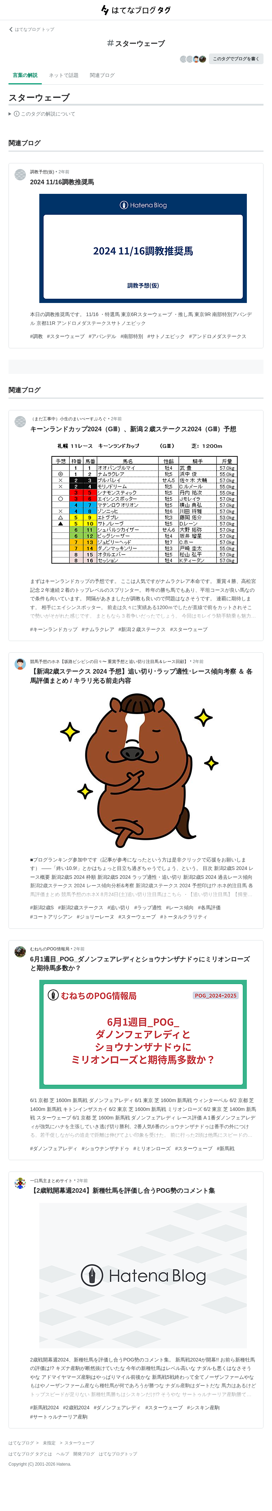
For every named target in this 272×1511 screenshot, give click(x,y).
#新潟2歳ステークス (80, 907)
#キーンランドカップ (54, 629)
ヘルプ (62, 1453)
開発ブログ (84, 1453)
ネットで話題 (64, 75)
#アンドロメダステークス (217, 336)
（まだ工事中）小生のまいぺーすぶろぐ (68, 418)
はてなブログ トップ (31, 29)
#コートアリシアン (51, 917)
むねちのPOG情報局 (49, 949)
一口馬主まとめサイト (51, 1180)
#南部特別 (131, 336)
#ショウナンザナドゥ (105, 1148)
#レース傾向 (180, 907)
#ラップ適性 (148, 907)
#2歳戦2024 (76, 1407)
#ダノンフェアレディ (54, 1148)
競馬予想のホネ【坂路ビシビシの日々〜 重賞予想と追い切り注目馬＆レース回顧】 (109, 661)
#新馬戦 (225, 1148)
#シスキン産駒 (203, 1407)
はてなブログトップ (118, 1453)
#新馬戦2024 (44, 1407)
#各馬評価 (209, 907)
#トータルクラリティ (184, 917)
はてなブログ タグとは (30, 1453)
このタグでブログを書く (236, 58)
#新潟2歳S (42, 907)
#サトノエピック (166, 336)
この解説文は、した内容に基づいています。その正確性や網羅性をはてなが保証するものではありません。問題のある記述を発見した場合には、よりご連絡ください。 (41, 115)
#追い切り (119, 907)
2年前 (63, 171)
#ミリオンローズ (152, 1148)
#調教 (36, 336)
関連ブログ (102, 75)
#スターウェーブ (66, 336)
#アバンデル (103, 336)
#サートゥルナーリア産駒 (58, 1417)
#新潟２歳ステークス (142, 629)
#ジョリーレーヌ (95, 917)
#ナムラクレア (98, 629)
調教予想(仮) (42, 171)
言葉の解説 (25, 75)
